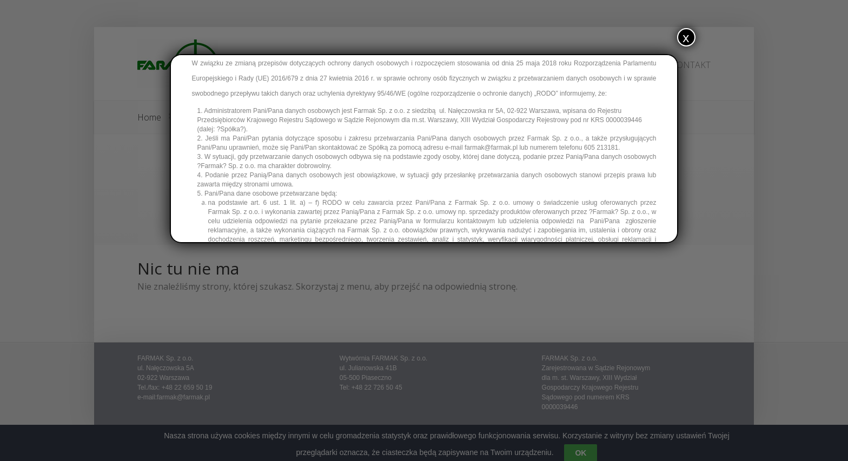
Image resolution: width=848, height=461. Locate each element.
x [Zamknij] (686, 37)
